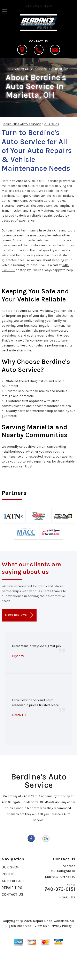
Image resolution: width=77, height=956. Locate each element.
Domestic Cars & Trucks (47, 201)
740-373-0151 (31, 796)
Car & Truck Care (14, 201)
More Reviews (19, 615)
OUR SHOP (59, 69)
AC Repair (23, 196)
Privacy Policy (61, 926)
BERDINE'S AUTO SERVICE (27, 69)
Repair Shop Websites (50, 921)
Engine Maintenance (45, 210)
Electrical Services (15, 206)
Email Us (67, 897)
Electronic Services (44, 206)
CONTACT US (12, 894)
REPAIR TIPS (12, 887)
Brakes (68, 196)
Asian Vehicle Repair (46, 196)
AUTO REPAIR (13, 881)
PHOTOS (9, 874)
